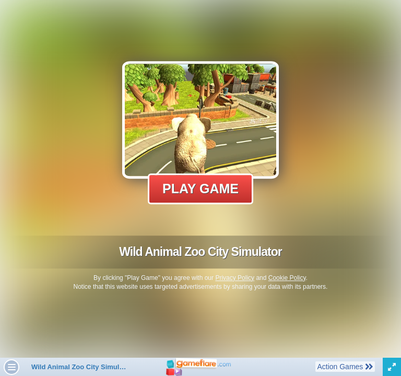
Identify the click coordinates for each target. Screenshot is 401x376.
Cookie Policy (287, 277)
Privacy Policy (234, 277)
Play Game (200, 188)
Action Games (344, 366)
